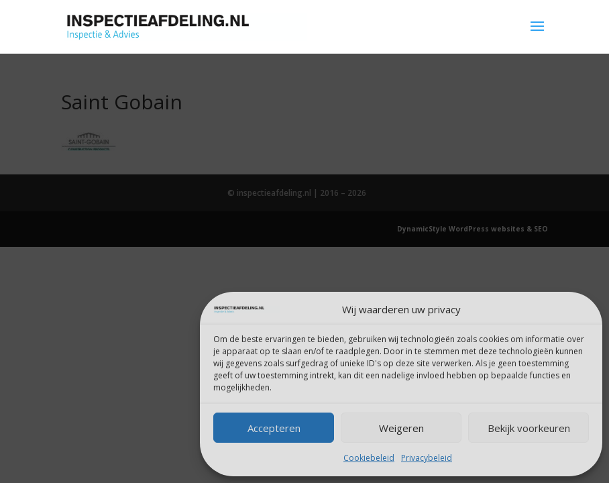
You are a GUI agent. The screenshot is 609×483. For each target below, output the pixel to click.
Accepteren (273, 428)
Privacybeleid (426, 458)
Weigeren (401, 428)
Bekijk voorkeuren (529, 428)
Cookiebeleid (368, 458)
